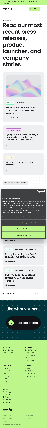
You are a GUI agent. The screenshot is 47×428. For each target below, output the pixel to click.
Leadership (7, 371)
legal (5, 381)
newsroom (7, 376)
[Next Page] (39, 293)
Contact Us (6, 421)
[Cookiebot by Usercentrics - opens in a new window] (36, 191)
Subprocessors (28, 415)
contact (5, 379)
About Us (6, 368)
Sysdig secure (8, 350)
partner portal (30, 360)
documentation (30, 374)
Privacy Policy (28, 217)
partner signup (30, 352)
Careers (5, 374)
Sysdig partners (30, 350)
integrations (29, 358)
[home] (7, 9)
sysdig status (29, 371)
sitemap (6, 384)
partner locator (30, 355)
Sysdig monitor (8, 352)
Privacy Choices (7, 418)
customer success (31, 376)
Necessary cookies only (23, 235)
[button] (43, 9)
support (27, 368)
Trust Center (27, 418)
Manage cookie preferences (31, 223)
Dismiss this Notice (23, 229)
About (42, 217)
